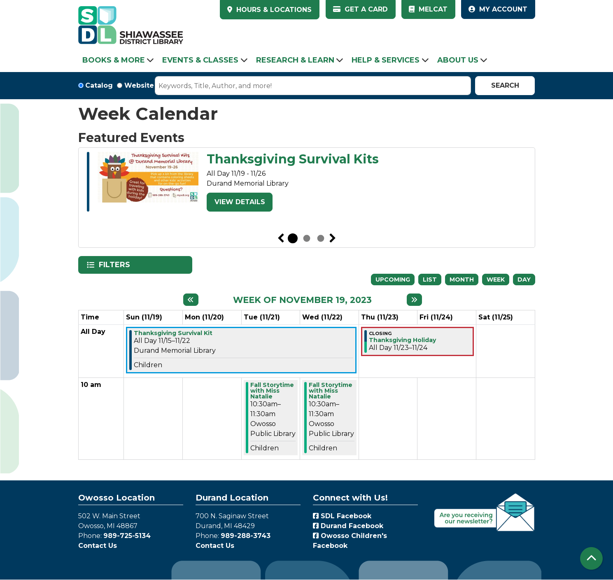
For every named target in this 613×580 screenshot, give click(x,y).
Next (333, 238)
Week (496, 279)
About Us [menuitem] (457, 60)
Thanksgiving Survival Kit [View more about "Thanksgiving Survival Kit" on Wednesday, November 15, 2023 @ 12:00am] (173, 333)
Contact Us (97, 546)
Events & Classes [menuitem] (200, 60)
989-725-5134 (127, 536)
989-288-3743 (245, 536)
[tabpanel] (307, 183)
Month (462, 279)
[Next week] (414, 299)
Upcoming (392, 279)
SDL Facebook (342, 516)
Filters (115, 264)
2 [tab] (307, 238)
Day (524, 279)
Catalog (99, 85)
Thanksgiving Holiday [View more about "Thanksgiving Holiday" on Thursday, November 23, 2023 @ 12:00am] (402, 340)
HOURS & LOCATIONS (273, 10)
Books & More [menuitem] (113, 60)
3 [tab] (321, 238)
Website (139, 85)
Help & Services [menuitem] (386, 60)
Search (505, 85)
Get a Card (360, 9)
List (430, 279)
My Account (497, 9)
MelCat (428, 9)
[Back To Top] (591, 558)
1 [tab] (293, 238)
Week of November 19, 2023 (302, 300)
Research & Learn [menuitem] (295, 60)
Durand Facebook (348, 526)
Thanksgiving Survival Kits (293, 159)
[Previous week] (190, 299)
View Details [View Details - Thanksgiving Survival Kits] (239, 202)
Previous (281, 238)
